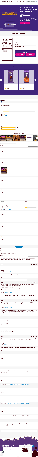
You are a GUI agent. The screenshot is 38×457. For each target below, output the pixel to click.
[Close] (31, 448)
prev (4, 24)
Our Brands (16, 1)
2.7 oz (24, 16)
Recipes (8, 1)
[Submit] (36, 1)
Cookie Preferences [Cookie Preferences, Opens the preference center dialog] (25, 453)
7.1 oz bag (28, 16)
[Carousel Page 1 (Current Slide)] (18, 92)
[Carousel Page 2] (19, 92)
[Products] (3, 4)
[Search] (36, 1)
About (24, 1)
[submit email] (33, 446)
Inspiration (12, 1)
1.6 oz (21, 16)
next (15, 24)
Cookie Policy (13, 450)
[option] (9, 13)
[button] (1, 80)
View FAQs (30, 54)
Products (21, 1)
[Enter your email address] (26, 446)
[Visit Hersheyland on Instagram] (2, 455)
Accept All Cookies (25, 448)
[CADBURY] (8, 4)
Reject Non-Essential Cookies (25, 451)
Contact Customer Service (20, 54)
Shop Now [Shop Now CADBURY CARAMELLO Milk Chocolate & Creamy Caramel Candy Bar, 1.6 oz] (24, 23)
